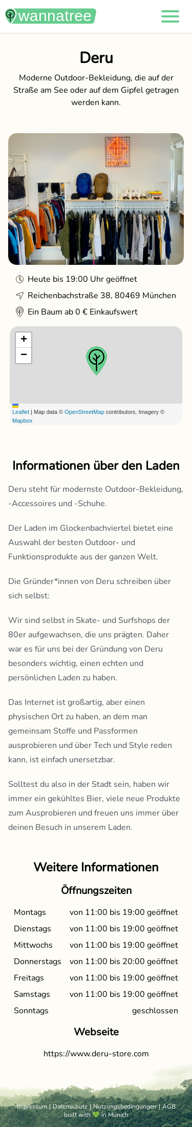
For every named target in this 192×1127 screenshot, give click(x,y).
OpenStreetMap (84, 412)
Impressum (32, 1106)
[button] (170, 16)
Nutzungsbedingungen (125, 1106)
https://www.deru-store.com (96, 1053)
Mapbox (22, 421)
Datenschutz (70, 1106)
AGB (169, 1106)
